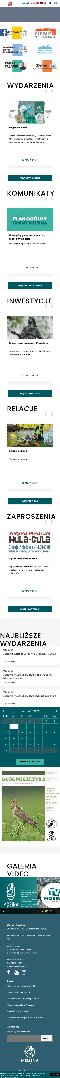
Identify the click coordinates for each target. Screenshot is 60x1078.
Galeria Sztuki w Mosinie (18, 1011)
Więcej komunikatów (30, 285)
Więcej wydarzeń (30, 178)
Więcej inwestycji (30, 393)
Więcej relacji (30, 501)
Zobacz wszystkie (30, 761)
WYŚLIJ (46, 1038)
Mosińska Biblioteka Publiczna (20, 1005)
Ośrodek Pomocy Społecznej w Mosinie (25, 1017)
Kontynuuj (55, 1074)
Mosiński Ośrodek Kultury (18, 992)
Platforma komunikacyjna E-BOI (21, 986)
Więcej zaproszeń (30, 609)
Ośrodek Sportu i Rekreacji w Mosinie (24, 998)
